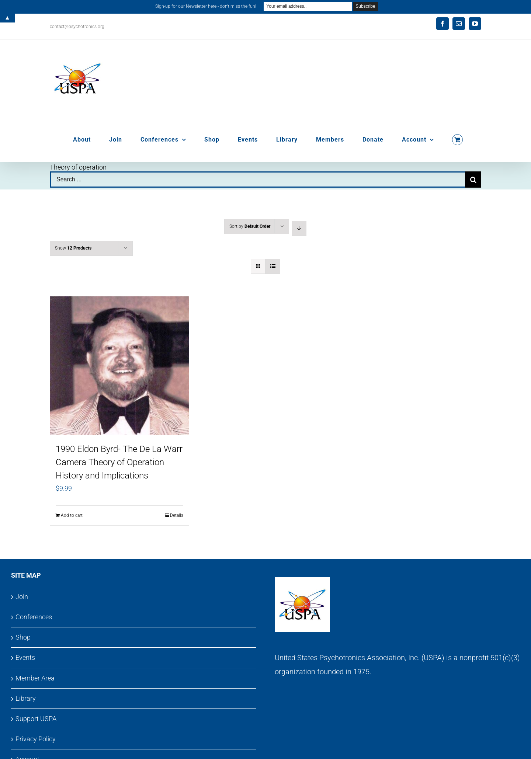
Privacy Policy (35, 739)
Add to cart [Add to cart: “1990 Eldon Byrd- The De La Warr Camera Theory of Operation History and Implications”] (72, 515)
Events (25, 657)
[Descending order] (299, 228)
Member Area (35, 678)
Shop (23, 637)
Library (25, 698)
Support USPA (35, 719)
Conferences (33, 617)
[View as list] (273, 266)
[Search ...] (257, 179)
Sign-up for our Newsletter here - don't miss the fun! (205, 6)
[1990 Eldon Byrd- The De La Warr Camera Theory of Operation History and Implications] (119, 365)
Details (176, 515)
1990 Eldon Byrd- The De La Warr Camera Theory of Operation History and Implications (119, 462)
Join (21, 596)
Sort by (249, 226)
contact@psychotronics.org (77, 26)
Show (73, 248)
